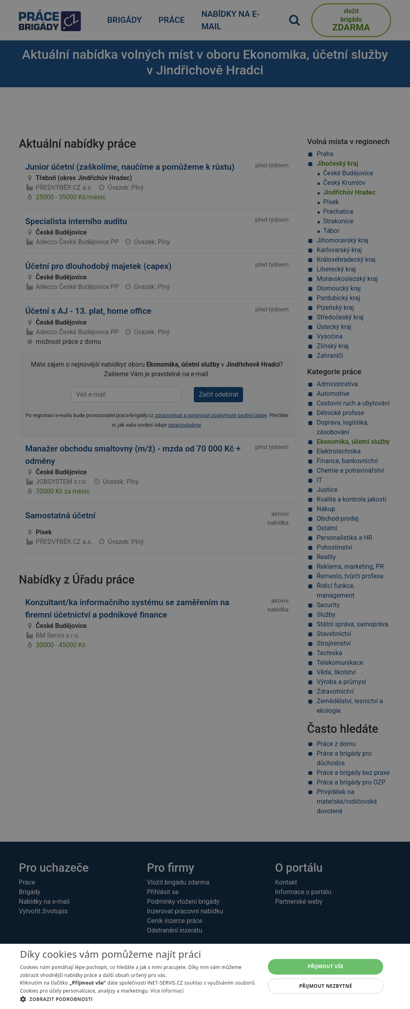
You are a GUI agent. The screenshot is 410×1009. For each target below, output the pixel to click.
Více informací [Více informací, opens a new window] (167, 990)
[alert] (205, 504)
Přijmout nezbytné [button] (325, 986)
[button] (139, 999)
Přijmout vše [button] (326, 966)
